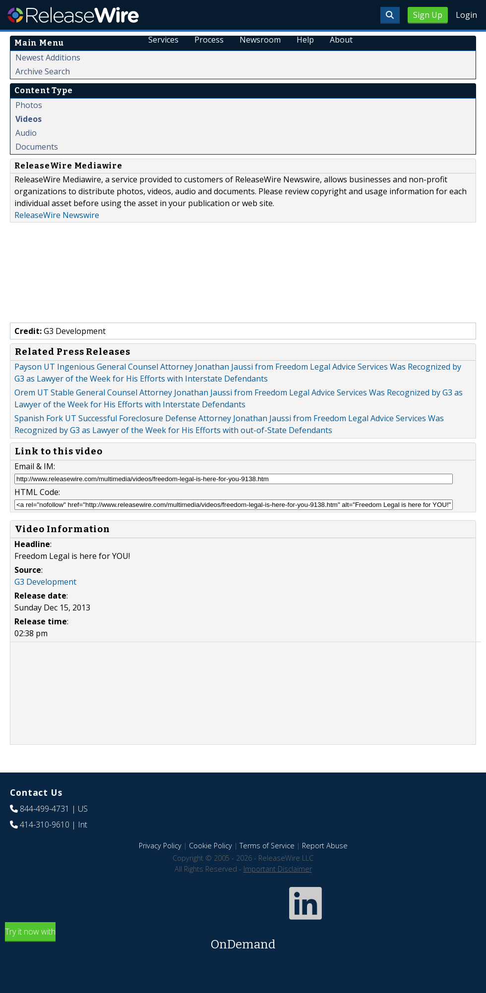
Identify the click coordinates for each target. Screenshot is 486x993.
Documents (36, 146)
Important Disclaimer (277, 869)
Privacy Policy (160, 845)
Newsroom (260, 39)
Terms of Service (267, 845)
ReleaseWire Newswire (56, 215)
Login (466, 14)
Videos (28, 118)
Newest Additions (47, 57)
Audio (26, 132)
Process (209, 39)
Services (164, 39)
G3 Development (45, 581)
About (341, 39)
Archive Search (42, 71)
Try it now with (243, 939)
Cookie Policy (210, 845)
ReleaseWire (73, 15)
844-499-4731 (44, 808)
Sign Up (427, 14)
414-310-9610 (44, 824)
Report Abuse (325, 845)
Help (305, 39)
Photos (28, 105)
